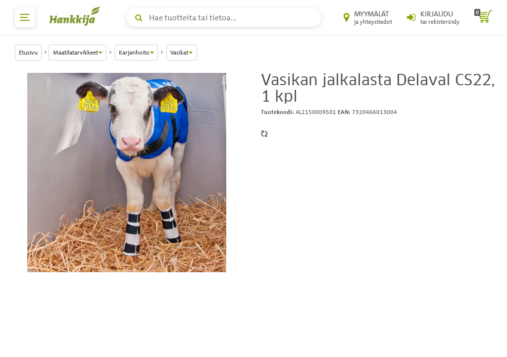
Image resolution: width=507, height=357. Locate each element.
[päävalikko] (25, 17)
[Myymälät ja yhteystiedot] (368, 17)
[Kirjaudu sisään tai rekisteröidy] (433, 17)
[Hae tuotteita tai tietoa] (223, 17)
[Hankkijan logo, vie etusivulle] (77, 16)
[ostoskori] (483, 17)
